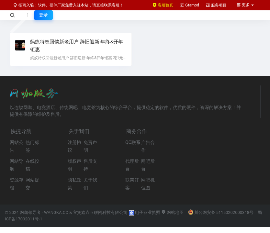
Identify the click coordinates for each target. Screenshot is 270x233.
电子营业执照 (144, 212)
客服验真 (162, 5)
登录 (43, 14)
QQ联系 (133, 142)
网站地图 (172, 212)
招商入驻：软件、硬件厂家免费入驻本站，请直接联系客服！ (68, 5)
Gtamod (189, 5)
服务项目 (216, 5)
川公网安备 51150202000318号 (221, 212)
